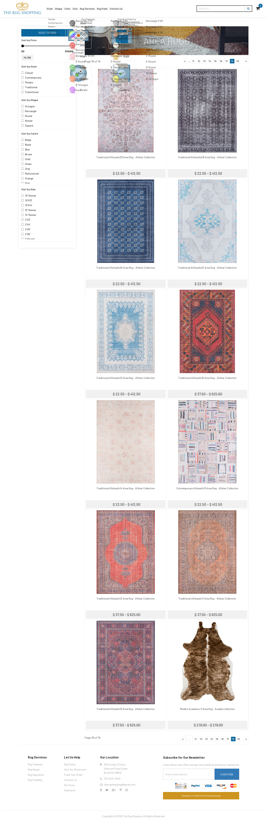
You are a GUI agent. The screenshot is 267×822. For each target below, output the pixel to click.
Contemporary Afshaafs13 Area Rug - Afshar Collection (207, 488)
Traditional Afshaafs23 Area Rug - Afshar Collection (125, 377)
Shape (63, 8)
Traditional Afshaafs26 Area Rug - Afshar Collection (125, 267)
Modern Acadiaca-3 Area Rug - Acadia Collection (207, 708)
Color (75, 8)
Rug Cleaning (35, 764)
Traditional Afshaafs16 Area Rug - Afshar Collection (207, 377)
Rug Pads (120, 8)
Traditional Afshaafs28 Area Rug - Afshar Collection (207, 157)
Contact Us (139, 8)
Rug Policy (69, 764)
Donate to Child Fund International (201, 795)
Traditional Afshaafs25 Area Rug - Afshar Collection (207, 267)
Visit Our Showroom (75, 769)
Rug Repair (34, 769)
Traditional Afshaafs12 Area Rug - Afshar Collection (126, 598)
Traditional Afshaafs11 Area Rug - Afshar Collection (207, 598)
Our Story (69, 785)
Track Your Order (73, 774)
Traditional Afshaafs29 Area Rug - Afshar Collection (125, 157)
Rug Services (101, 8)
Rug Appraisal (36, 774)
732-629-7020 (112, 778)
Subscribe (226, 774)
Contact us (70, 779)
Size (86, 8)
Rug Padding (35, 779)
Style (51, 8)
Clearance (69, 790)
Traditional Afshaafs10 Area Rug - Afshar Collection (126, 708)
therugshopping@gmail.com (119, 784)
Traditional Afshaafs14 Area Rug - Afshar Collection (126, 488)
